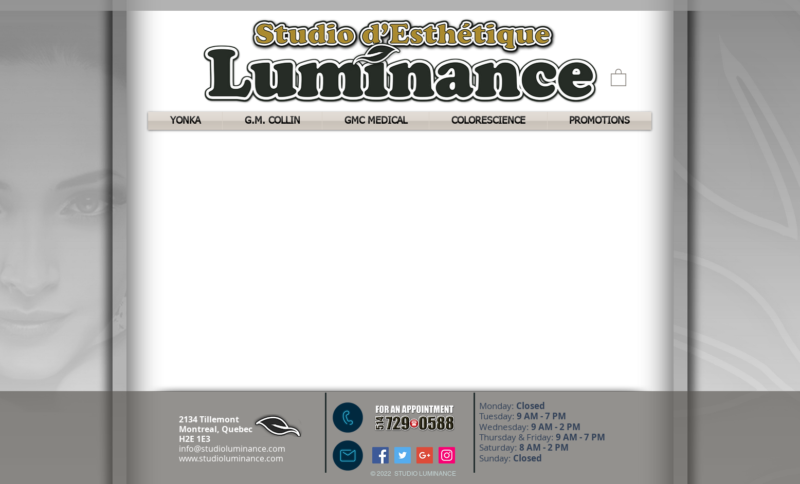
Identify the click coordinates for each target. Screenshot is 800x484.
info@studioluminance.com (232, 448)
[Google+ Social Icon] (424, 455)
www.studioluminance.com (231, 458)
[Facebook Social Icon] (380, 455)
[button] (618, 77)
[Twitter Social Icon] (402, 455)
